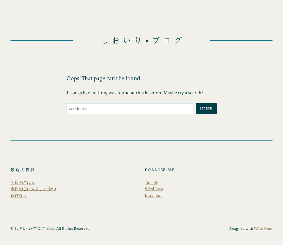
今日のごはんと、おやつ (33, 189)
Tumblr (151, 182)
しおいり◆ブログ (143, 40)
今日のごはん (23, 182)
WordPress (154, 189)
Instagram (154, 195)
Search (206, 108)
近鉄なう (19, 195)
